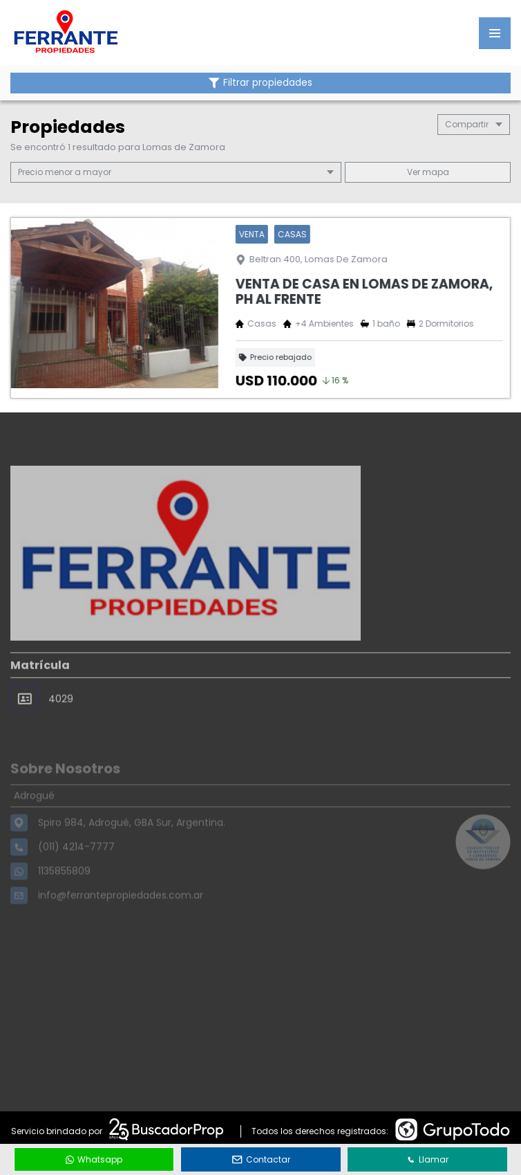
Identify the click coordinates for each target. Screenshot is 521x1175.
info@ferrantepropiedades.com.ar (120, 913)
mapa (428, 172)
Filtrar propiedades (260, 82)
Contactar (261, 1159)
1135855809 (64, 889)
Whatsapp (94, 1159)
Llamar (427, 1159)
